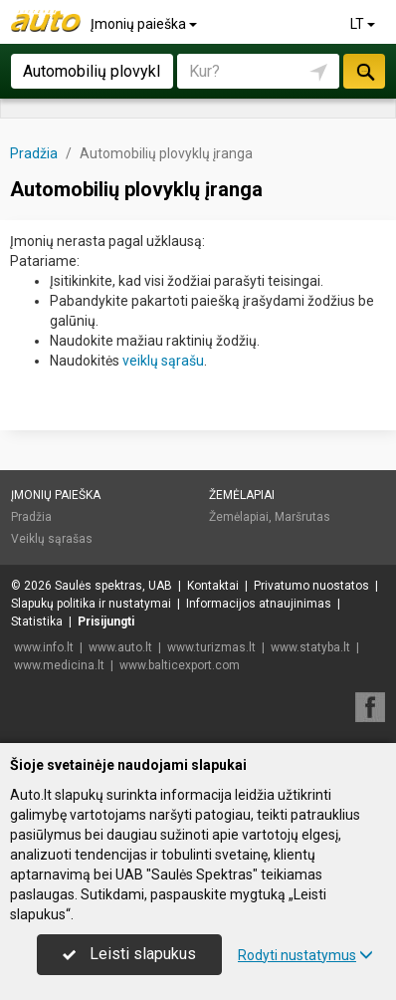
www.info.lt (44, 647)
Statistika (37, 621)
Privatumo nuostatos (311, 586)
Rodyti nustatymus (305, 955)
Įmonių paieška (145, 24)
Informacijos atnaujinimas (258, 604)
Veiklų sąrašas (52, 539)
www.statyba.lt (310, 647)
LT (364, 24)
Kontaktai (213, 586)
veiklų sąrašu (163, 361)
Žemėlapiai (242, 495)
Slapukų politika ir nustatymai (91, 604)
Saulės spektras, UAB (113, 586)
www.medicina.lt (59, 665)
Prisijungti (106, 621)
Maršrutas (302, 517)
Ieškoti (364, 71)
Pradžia (31, 517)
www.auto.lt (120, 647)
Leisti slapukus (129, 953)
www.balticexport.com (179, 665)
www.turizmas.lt (211, 647)
